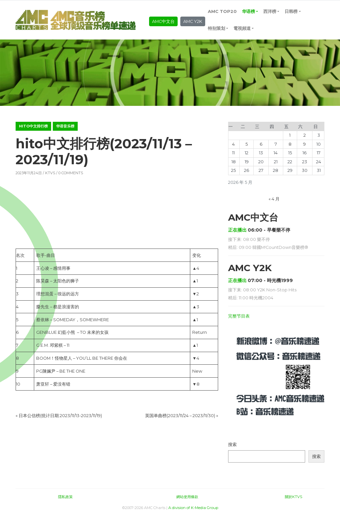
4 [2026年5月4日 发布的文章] (233, 144)
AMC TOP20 (222, 11)
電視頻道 (242, 28)
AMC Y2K (192, 21)
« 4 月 (274, 198)
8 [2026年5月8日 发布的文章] (290, 144)
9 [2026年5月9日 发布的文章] (304, 144)
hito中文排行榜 (33, 126)
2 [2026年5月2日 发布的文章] (304, 135)
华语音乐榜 (65, 126)
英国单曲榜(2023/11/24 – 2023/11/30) (180, 415)
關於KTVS (293, 496)
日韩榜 (291, 11)
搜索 (232, 444)
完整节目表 (239, 316)
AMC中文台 (163, 21)
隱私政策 (65, 496)
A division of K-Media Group (193, 507)
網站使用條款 (187, 496)
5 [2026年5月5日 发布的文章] (246, 144)
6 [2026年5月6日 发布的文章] (261, 144)
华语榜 (248, 11)
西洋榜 (269, 11)
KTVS (50, 173)
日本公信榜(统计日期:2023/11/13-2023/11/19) (60, 415)
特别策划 (216, 28)
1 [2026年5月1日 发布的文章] (290, 135)
